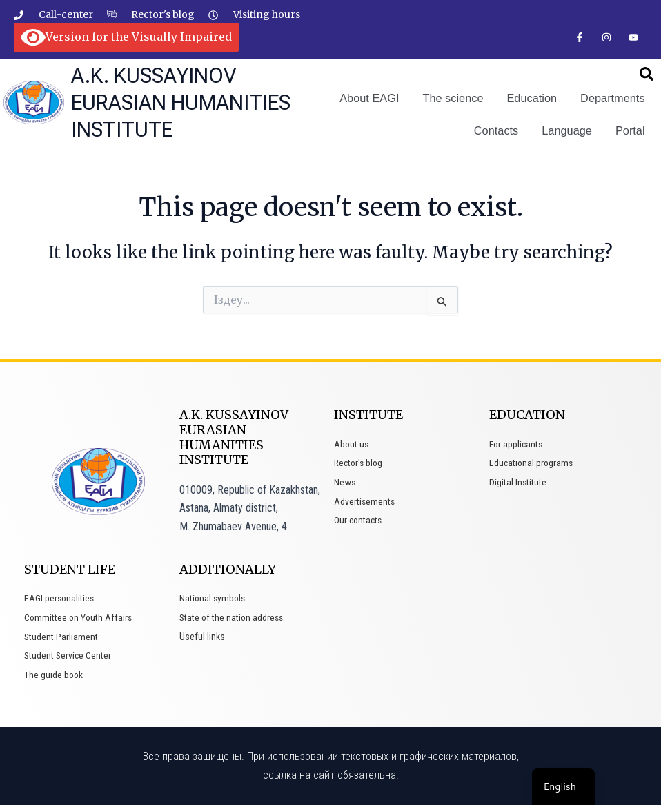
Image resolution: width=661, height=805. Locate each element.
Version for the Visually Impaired (126, 36)
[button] (646, 74)
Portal (630, 130)
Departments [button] (613, 98)
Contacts (498, 130)
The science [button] (456, 98)
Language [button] (568, 130)
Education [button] (533, 98)
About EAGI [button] (373, 98)
